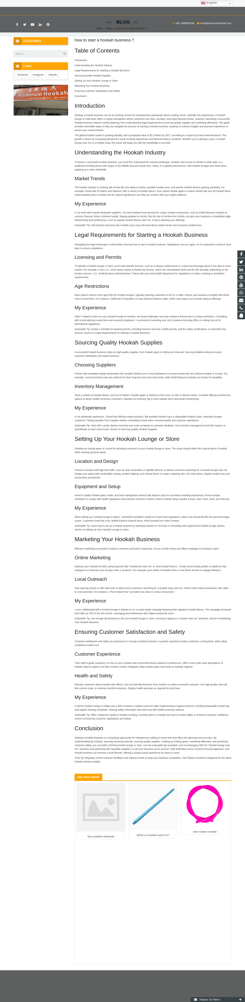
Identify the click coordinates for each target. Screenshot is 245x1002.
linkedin (53, 92)
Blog (122, 39)
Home (99, 46)
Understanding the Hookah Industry (93, 83)
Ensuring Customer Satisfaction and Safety (97, 108)
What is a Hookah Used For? (153, 852)
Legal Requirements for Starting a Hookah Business (102, 88)
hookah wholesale (101, 230)
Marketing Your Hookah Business (92, 103)
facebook (23, 92)
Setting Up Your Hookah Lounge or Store (96, 98)
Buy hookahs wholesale (101, 854)
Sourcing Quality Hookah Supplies (93, 93)
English (209, 3)
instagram (38, 92)
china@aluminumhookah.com (56, 10)
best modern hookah (205, 849)
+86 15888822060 (25, 10)
